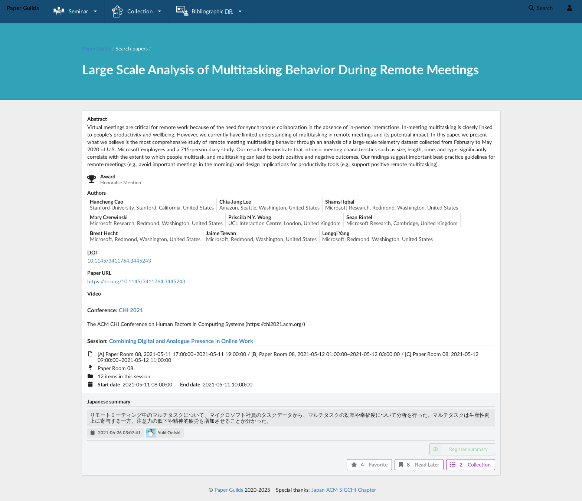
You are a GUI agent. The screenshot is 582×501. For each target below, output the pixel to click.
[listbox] (75, 11)
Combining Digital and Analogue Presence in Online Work (181, 340)
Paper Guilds (229, 490)
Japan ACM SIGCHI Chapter (343, 490)
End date (190, 385)
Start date (109, 385)
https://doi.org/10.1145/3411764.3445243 (136, 281)
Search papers (131, 48)
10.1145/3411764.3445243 (119, 260)
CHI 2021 (131, 310)
